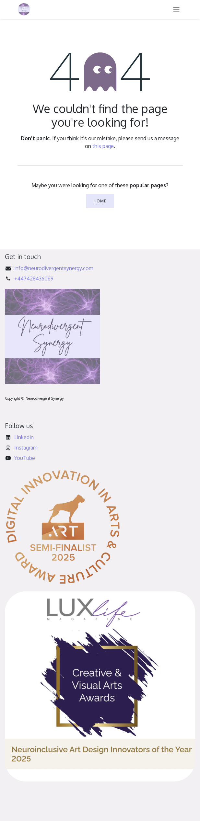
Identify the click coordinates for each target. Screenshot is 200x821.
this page (103, 146)
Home (100, 201)
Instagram (26, 447)
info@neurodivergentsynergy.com (53, 268)
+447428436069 (33, 278)
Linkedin (24, 437)
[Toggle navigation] (176, 9)
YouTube (24, 458)
